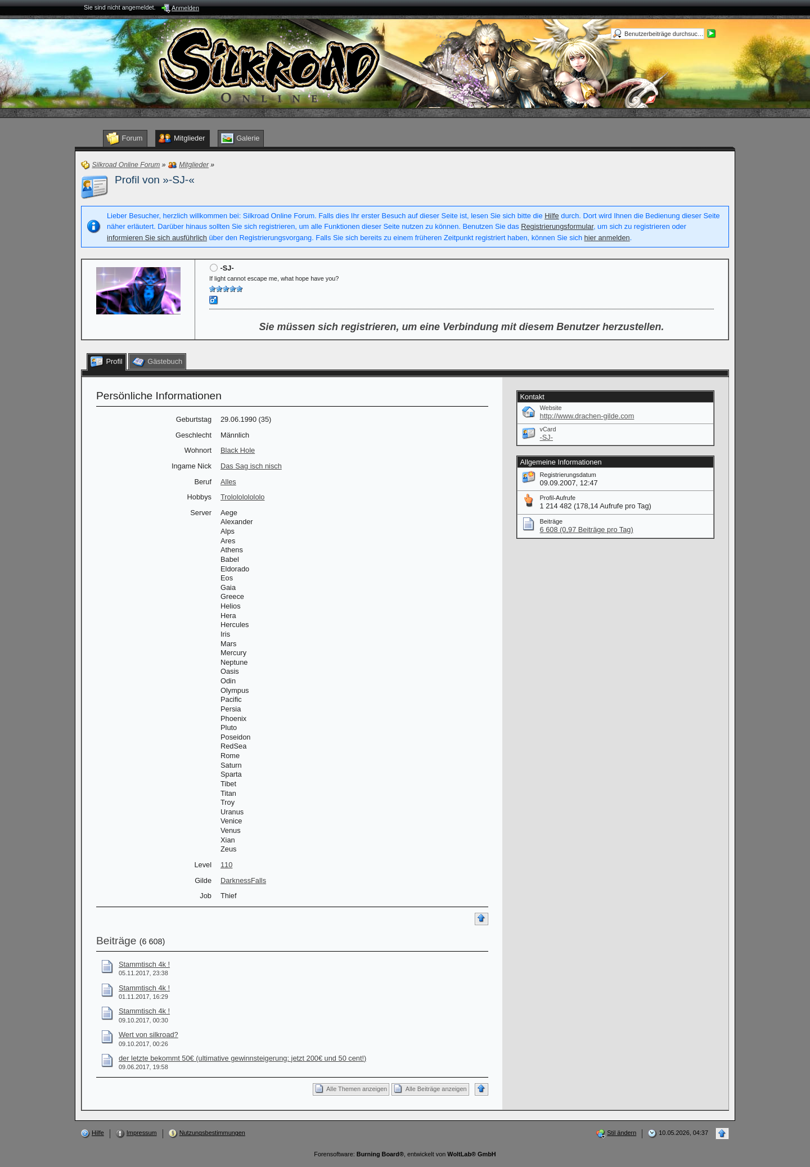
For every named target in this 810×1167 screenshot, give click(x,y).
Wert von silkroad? (148, 1034)
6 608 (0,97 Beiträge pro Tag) (586, 529)
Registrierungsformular (557, 226)
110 (226, 864)
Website (551, 407)
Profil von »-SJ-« (155, 180)
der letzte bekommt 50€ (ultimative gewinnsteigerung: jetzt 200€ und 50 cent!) (242, 1058)
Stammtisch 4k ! (144, 964)
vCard (548, 429)
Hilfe (551, 215)
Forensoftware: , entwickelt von (405, 1154)
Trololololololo (242, 497)
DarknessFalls (243, 880)
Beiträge (116, 941)
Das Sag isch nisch (251, 466)
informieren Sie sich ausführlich (157, 237)
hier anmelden (607, 237)
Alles (228, 481)
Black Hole (237, 450)
